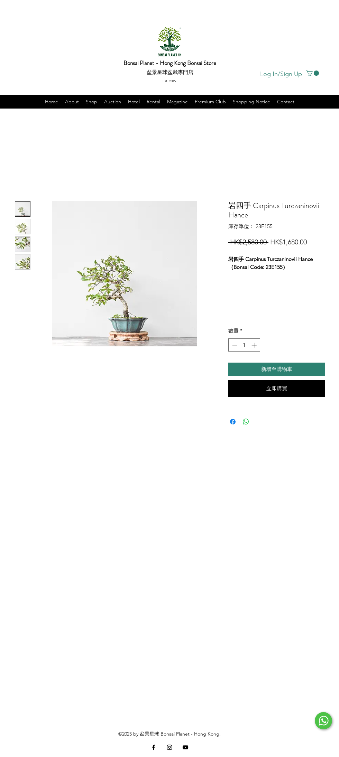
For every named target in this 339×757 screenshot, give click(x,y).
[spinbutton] (244, 345)
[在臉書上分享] (233, 422)
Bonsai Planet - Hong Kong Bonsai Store (169, 63)
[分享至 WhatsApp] (246, 422)
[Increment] (254, 345)
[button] (312, 73)
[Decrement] (234, 345)
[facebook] (153, 747)
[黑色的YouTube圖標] (185, 747)
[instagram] (169, 747)
